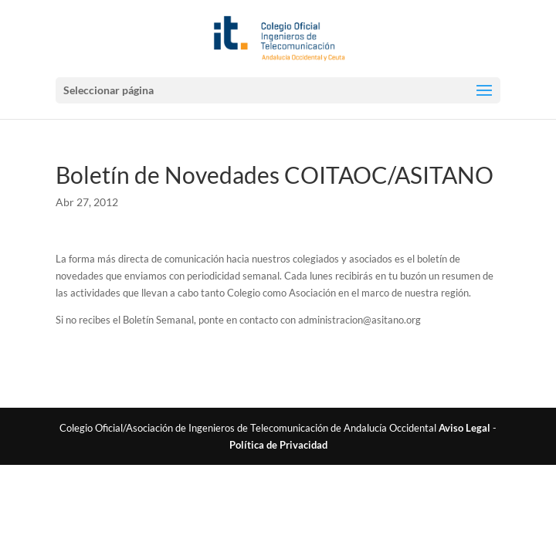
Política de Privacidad (278, 445)
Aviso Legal (464, 428)
